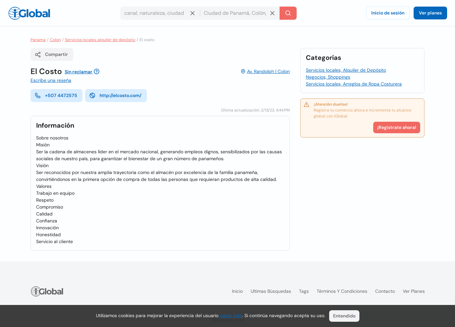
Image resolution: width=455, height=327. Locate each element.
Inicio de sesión (387, 13)
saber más (231, 315)
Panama (38, 39)
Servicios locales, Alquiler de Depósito (346, 70)
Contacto (385, 291)
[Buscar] (288, 13)
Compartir (51, 54)
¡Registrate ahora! (396, 127)
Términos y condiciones (342, 291)
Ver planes (430, 13)
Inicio (237, 291)
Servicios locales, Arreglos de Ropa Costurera (354, 84)
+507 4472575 (55, 95)
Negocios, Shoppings (328, 77)
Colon (55, 39)
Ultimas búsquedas (271, 291)
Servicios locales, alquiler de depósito (100, 39)
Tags (304, 291)
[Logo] (29, 13)
